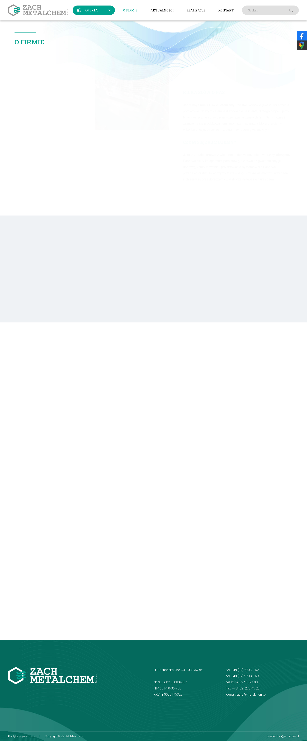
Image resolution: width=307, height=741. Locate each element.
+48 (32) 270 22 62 (245, 670)
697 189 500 (249, 682)
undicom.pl (290, 736)
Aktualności (162, 10)
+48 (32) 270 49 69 (245, 676)
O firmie (130, 10)
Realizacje (196, 10)
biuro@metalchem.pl (251, 694)
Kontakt (226, 10)
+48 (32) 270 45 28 (246, 688)
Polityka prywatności (21, 736)
